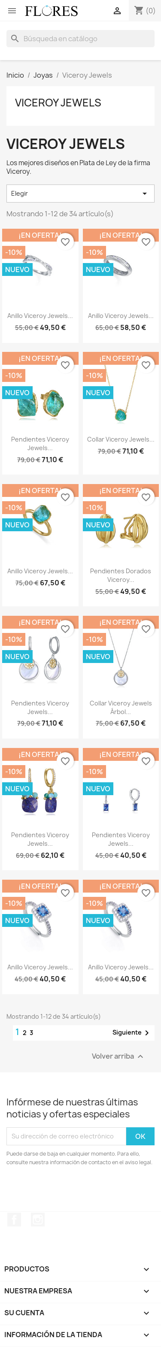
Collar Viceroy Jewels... (121, 439)
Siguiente (132, 1033)
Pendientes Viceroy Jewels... (40, 443)
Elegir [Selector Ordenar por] (80, 193)
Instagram (38, 1219)
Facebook (14, 1219)
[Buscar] (80, 38)
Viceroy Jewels (58, 102)
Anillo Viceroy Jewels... (40, 316)
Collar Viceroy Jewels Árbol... (121, 707)
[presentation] (78, 1190)
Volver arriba (119, 1056)
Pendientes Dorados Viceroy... (120, 575)
